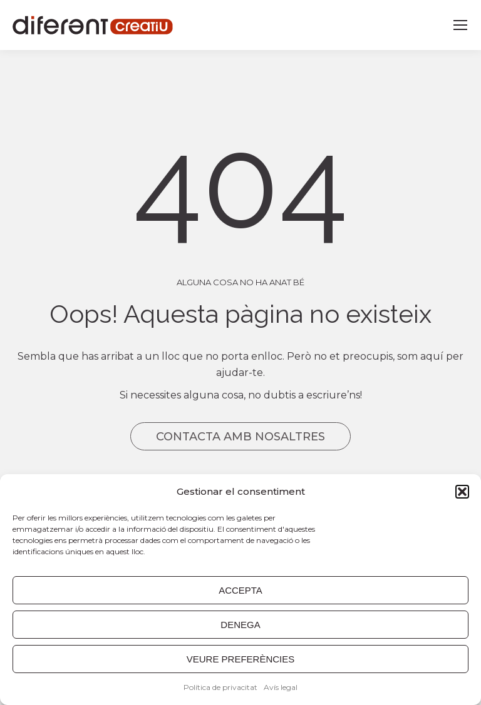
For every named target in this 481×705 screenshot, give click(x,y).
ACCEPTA (240, 590)
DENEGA (240, 624)
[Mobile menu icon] (460, 25)
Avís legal (280, 687)
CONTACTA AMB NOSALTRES (240, 437)
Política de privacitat (220, 687)
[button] (462, 491)
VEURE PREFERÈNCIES (241, 659)
